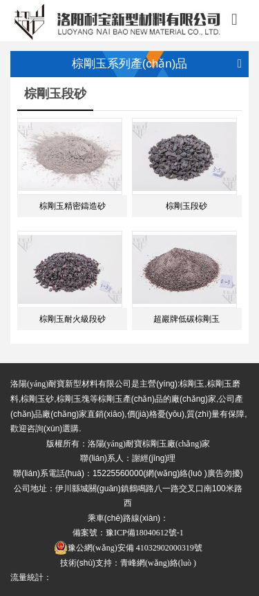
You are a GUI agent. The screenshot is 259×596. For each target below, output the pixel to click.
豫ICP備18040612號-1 (145, 532)
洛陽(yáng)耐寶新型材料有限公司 (70, 384)
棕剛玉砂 (37, 399)
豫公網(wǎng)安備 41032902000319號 (128, 548)
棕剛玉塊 (73, 399)
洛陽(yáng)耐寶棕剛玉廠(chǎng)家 (149, 444)
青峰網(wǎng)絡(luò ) (158, 563)
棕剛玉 (192, 384)
